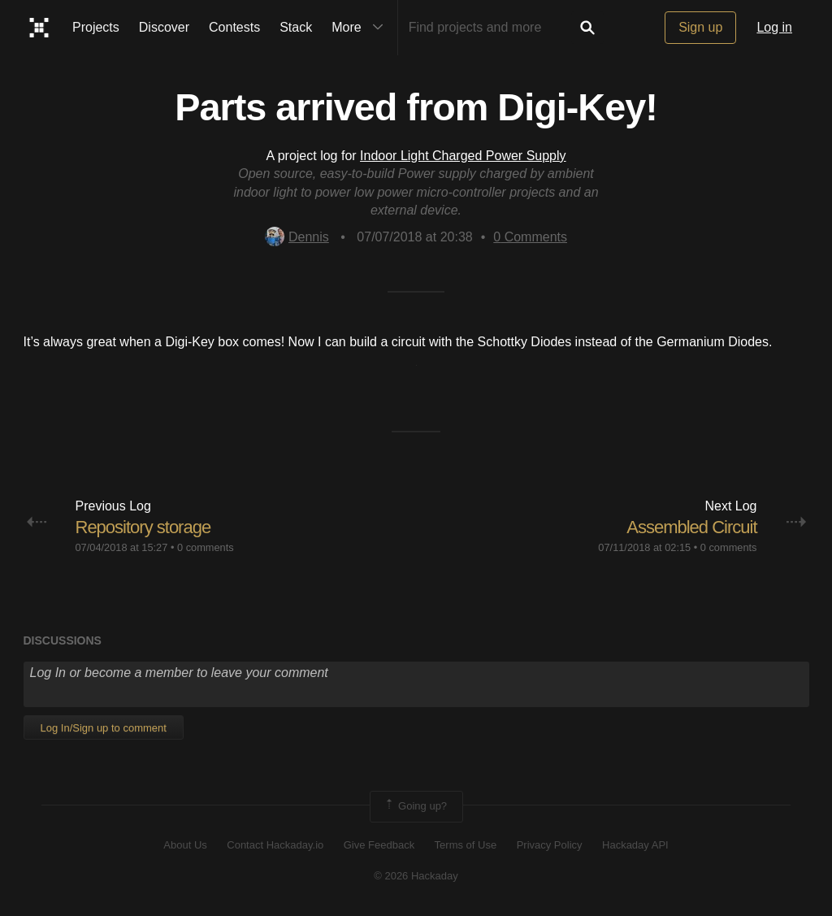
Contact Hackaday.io (275, 845)
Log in (774, 27)
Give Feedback (379, 845)
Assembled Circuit (691, 527)
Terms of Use (466, 845)
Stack (296, 27)
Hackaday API (635, 845)
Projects (95, 27)
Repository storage (143, 527)
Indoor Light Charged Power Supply (463, 156)
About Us (184, 845)
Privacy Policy (550, 845)
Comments (530, 237)
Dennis (297, 237)
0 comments (205, 547)
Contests (234, 27)
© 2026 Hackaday (416, 876)
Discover (164, 27)
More (361, 27)
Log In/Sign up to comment (104, 728)
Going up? (415, 806)
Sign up (700, 27)
